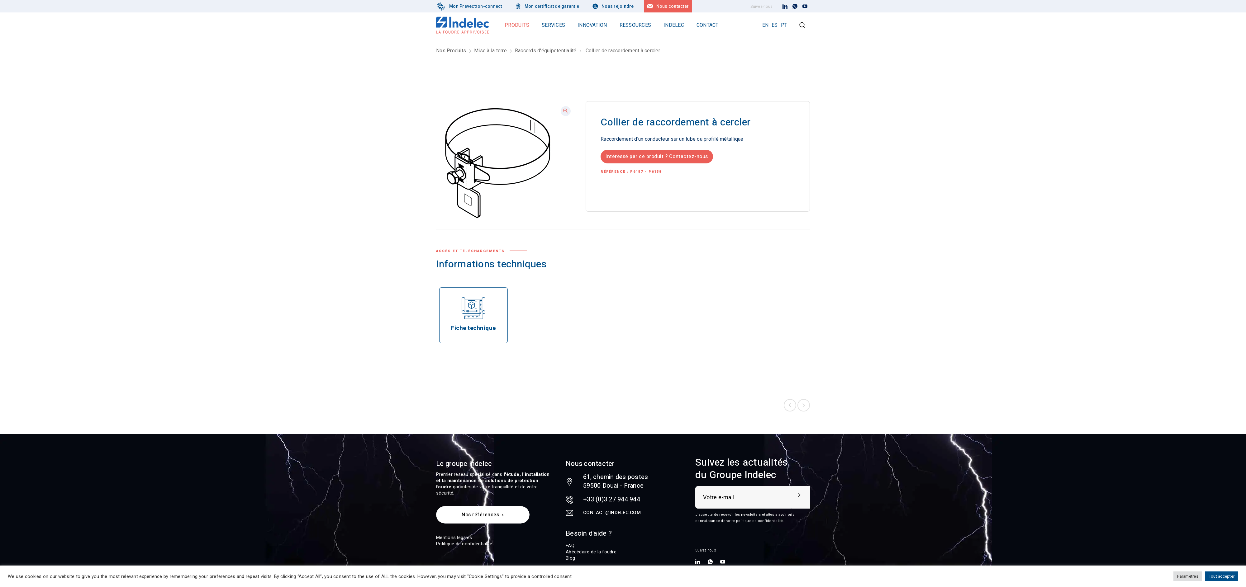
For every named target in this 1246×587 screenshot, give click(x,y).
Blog (570, 558)
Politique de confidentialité (464, 544)
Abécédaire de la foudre (591, 552)
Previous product (790, 405)
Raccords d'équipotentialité (546, 51)
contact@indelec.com (612, 512)
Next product (803, 405)
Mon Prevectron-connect (475, 6)
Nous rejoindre (618, 6)
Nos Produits (451, 51)
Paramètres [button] (1187, 576)
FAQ (570, 545)
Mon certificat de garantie (552, 6)
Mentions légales (454, 537)
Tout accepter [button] (1221, 576)
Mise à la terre (490, 51)
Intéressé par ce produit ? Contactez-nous (657, 156)
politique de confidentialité (759, 521)
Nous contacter (672, 6)
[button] (566, 111)
